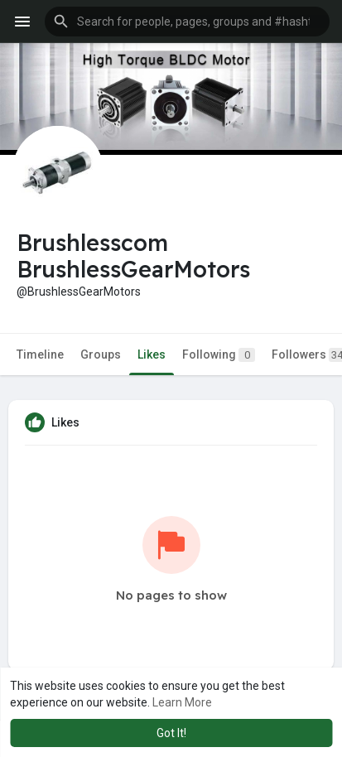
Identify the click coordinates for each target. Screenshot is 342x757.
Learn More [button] (182, 702)
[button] (187, 21)
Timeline (40, 354)
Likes (151, 354)
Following (218, 355)
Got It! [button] (171, 733)
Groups (100, 354)
